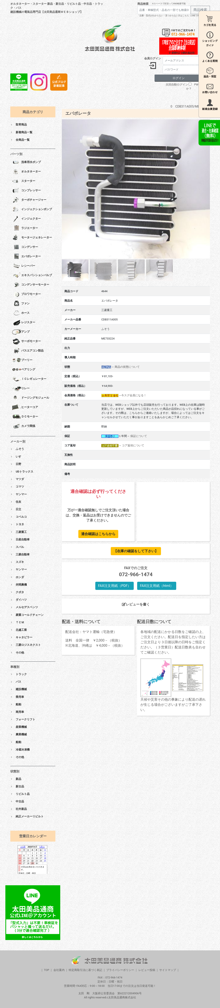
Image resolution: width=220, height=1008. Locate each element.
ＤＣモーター (25, 417)
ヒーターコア (25, 407)
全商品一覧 (23, 139)
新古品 (20, 786)
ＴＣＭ (20, 622)
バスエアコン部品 (28, 351)
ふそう (20, 448)
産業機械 (21, 726)
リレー (21, 389)
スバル (20, 547)
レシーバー (23, 266)
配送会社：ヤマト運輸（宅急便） (91, 632)
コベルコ (21, 516)
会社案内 (59, 970)
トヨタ (20, 524)
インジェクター (26, 219)
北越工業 (21, 629)
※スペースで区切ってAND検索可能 (169, 3)
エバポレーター (26, 257)
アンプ (21, 332)
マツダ (20, 479)
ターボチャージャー (29, 200)
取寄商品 (21, 124)
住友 (18, 501)
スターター (23, 181)
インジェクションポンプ (32, 209)
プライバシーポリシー (120, 970)
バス (18, 681)
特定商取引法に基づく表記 (85, 970)
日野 (18, 464)
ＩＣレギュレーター (29, 379)
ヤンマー (21, 494)
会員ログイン (152, 58)
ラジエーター (25, 228)
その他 (20, 652)
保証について (138, 436)
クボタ (20, 592)
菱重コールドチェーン (30, 614)
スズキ (20, 562)
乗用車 (20, 696)
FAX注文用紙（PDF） (114, 586)
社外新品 (21, 809)
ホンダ (20, 577)
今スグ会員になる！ (133, 395)
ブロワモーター (26, 294)
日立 (18, 509)
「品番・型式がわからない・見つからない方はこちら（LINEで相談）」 (171, 15)
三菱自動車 (23, 554)
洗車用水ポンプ (26, 162)
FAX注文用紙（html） (156, 586)
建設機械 (21, 689)
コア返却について (133, 445)
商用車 (20, 711)
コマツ (20, 486)
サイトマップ (167, 970)
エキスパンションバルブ (32, 275)
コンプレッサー (26, 191)
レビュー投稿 (146, 970)
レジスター (23, 323)
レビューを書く (136, 604)
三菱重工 (21, 532)
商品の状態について (127, 366)
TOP (46, 970)
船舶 (18, 704)
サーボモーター (26, 341)
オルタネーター (26, 172)
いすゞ (20, 456)
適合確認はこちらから (98, 534)
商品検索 (143, 3)
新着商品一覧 (24, 132)
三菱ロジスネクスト (28, 644)
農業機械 (21, 734)
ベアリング (23, 370)
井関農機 (21, 584)
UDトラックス (24, 471)
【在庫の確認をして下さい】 (136, 551)
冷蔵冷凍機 (23, 749)
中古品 (20, 801)
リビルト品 (23, 794)
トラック (21, 674)
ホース (21, 313)
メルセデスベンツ (27, 607)
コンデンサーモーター (30, 285)
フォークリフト (25, 719)
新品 (18, 779)
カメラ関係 (23, 426)
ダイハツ (21, 599)
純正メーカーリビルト (30, 816)
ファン (21, 304)
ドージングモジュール (30, 398)
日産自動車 (23, 539)
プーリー (22, 360)
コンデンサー (25, 247)
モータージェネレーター (32, 238)
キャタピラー (24, 637)
